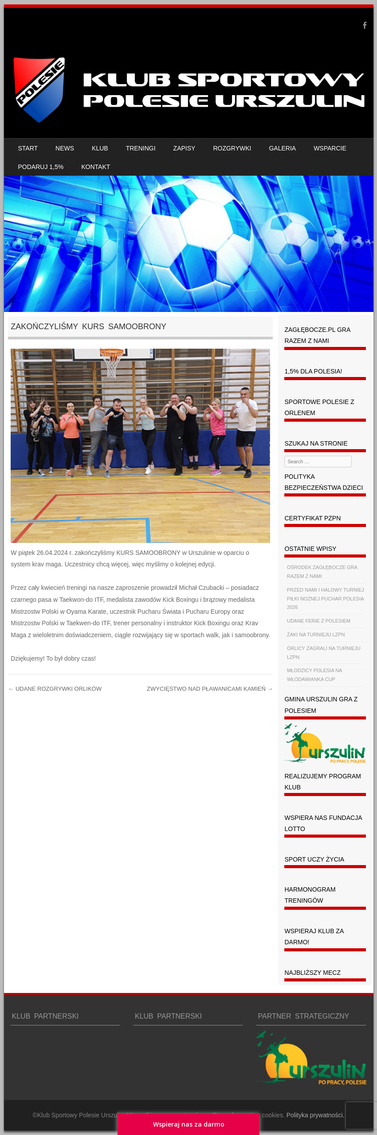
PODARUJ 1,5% (41, 166)
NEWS (64, 148)
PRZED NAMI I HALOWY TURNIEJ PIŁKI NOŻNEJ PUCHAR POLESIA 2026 (325, 598)
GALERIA (282, 148)
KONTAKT (95, 166)
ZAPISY (184, 148)
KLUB (100, 148)
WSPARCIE (330, 148)
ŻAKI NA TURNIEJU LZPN (316, 634)
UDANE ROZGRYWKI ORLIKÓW (55, 688)
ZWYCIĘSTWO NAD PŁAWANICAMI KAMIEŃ (210, 688)
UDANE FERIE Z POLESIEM (318, 620)
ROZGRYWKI (232, 148)
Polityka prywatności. (316, 1115)
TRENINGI (141, 148)
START (28, 148)
